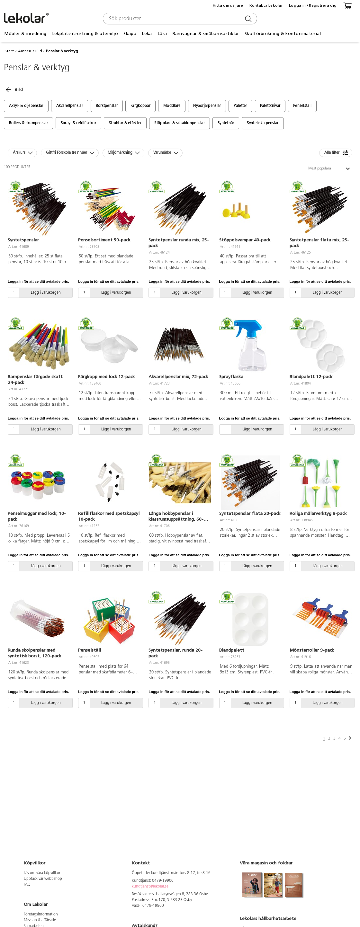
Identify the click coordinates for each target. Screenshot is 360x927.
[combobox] (179, 18)
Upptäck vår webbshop (43, 879)
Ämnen (24, 51)
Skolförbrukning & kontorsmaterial (283, 33)
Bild (38, 51)
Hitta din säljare (228, 5)
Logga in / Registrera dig (313, 5)
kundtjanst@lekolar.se (150, 886)
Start (9, 51)
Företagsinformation (41, 914)
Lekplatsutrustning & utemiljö (85, 33)
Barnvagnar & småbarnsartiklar (206, 33)
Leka (147, 33)
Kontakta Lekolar (266, 5)
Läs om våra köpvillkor (42, 873)
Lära (162, 33)
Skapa (129, 33)
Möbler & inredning (25, 33)
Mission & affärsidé (40, 920)
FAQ (27, 885)
